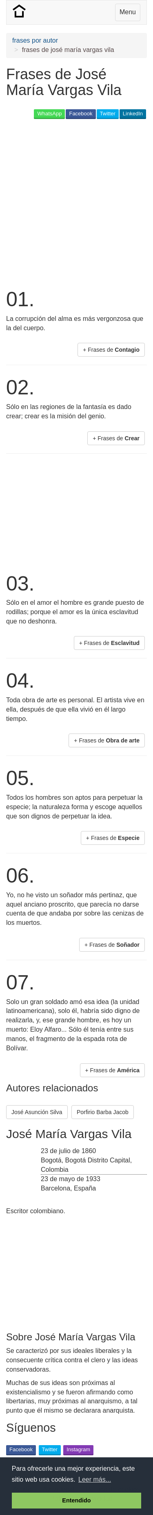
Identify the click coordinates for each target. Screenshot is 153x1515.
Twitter (107, 113)
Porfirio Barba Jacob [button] (103, 1112)
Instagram (78, 1449)
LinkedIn (133, 113)
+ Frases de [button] (111, 349)
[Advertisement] (76, 203)
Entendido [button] (76, 1500)
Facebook (80, 113)
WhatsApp (49, 113)
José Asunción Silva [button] (36, 1112)
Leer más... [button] (94, 1479)
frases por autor (35, 40)
